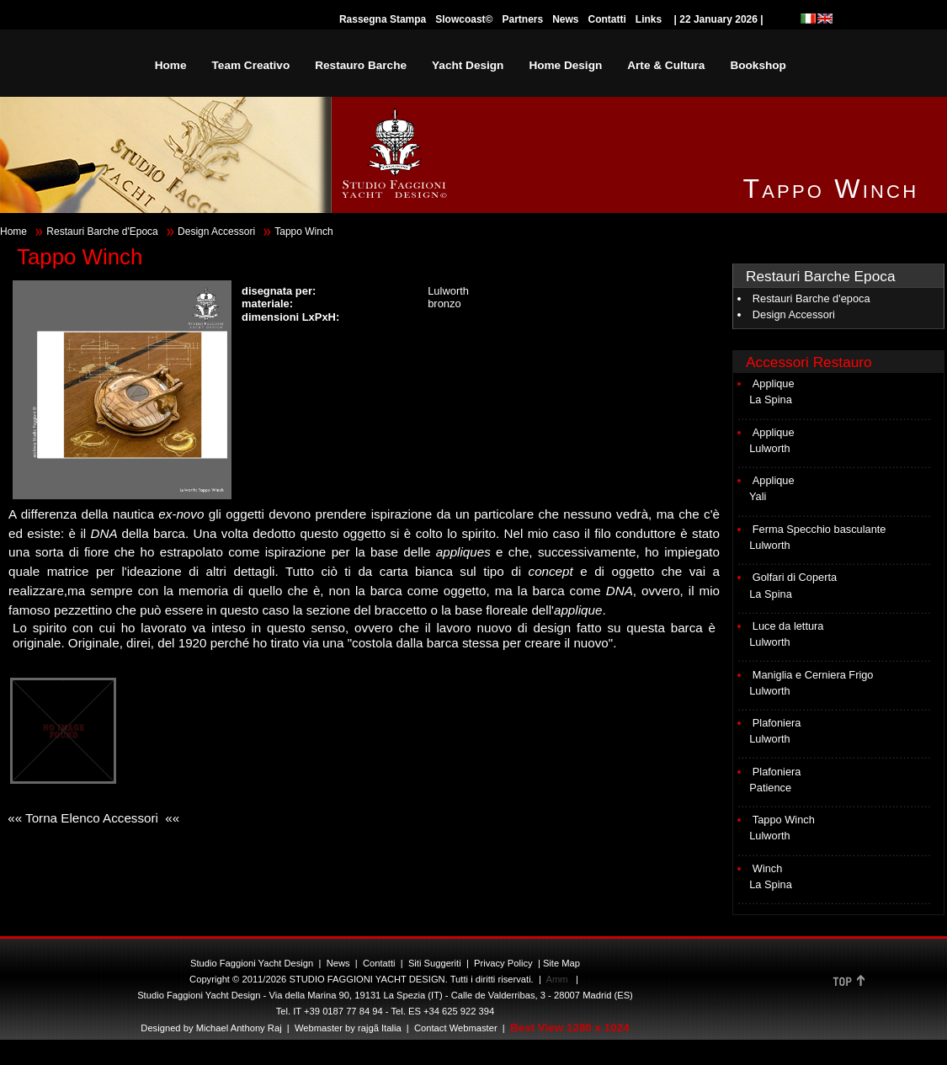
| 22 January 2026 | (718, 19)
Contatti (607, 19)
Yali (757, 496)
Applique (774, 383)
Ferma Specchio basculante (819, 529)
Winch (768, 868)
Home (13, 231)
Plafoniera (777, 722)
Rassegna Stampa (382, 19)
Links (649, 19)
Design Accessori (216, 231)
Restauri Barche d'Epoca (101, 231)
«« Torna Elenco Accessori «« (91, 818)
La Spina (770, 399)
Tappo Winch (784, 819)
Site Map (561, 963)
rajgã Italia (378, 1028)
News (565, 19)
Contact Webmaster (455, 1028)
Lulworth (769, 448)
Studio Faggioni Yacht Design (251, 963)
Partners (522, 19)
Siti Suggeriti (434, 963)
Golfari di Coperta (795, 577)
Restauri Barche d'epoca (811, 298)
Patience (770, 787)
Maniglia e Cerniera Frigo (813, 674)
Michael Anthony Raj (239, 1028)
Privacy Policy (503, 963)
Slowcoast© (463, 19)
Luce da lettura (788, 626)
